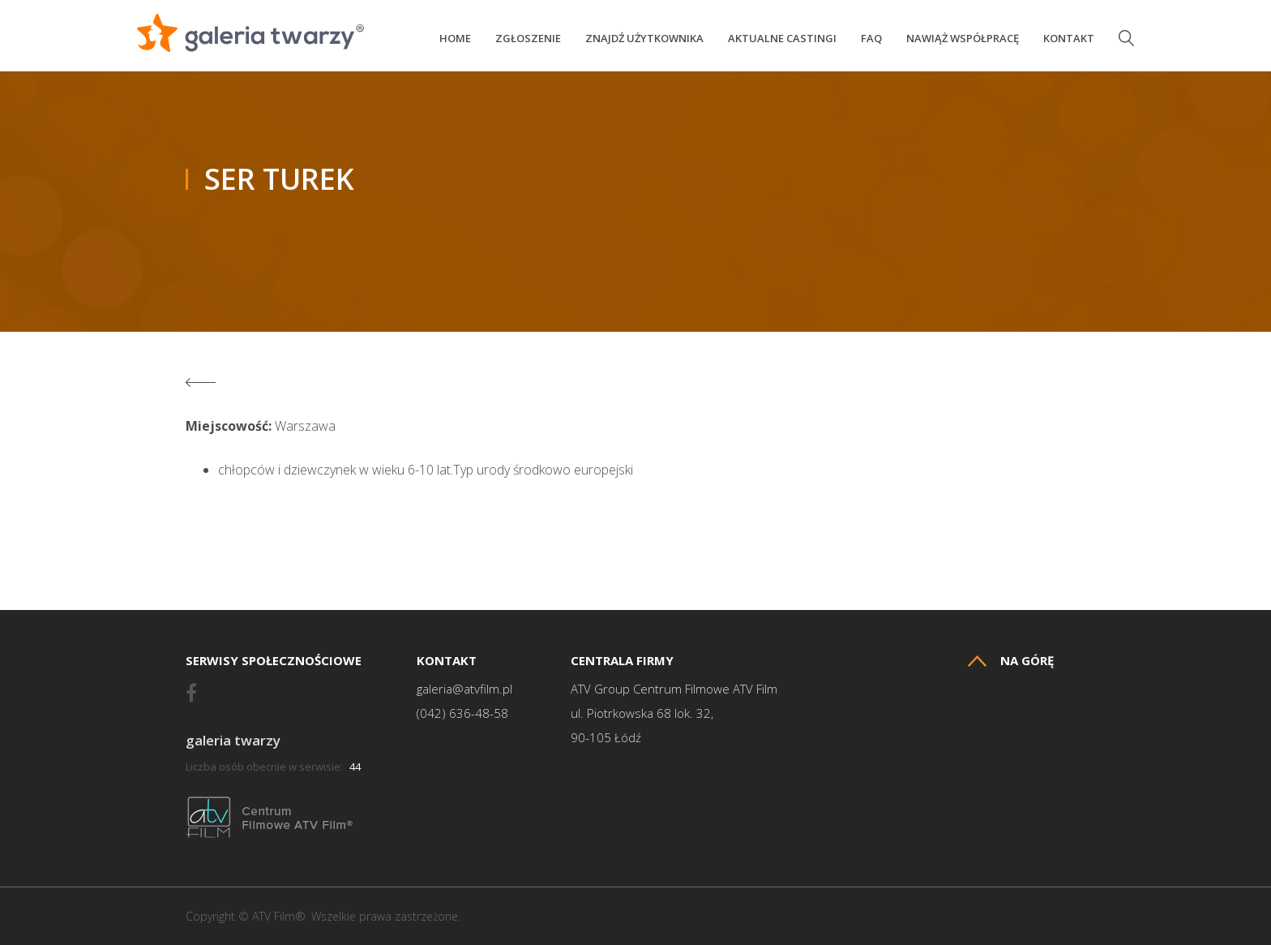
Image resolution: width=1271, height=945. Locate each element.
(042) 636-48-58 (462, 713)
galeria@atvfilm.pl (464, 689)
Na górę (1011, 661)
